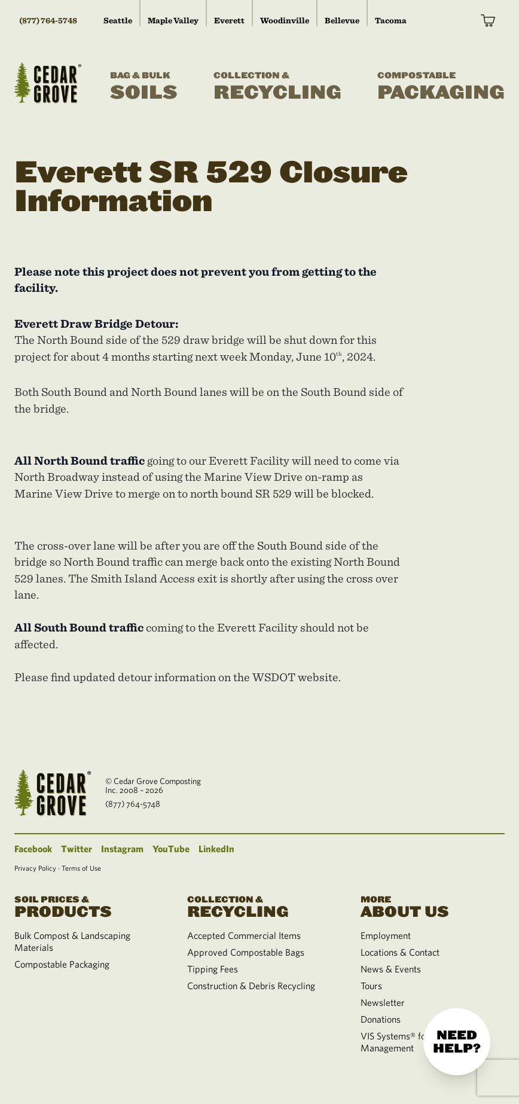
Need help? (457, 1042)
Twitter (76, 848)
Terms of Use (81, 868)
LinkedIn (216, 848)
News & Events (391, 968)
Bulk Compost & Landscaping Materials (72, 941)
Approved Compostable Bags (245, 952)
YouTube (171, 848)
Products (86, 905)
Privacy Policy (35, 868)
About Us (433, 905)
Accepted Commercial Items (244, 935)
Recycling (277, 86)
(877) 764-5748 (48, 20)
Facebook (33, 848)
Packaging (441, 86)
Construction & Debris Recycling (251, 985)
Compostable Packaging (61, 964)
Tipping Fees (212, 968)
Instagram (122, 848)
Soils (144, 86)
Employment (386, 935)
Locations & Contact (400, 952)
